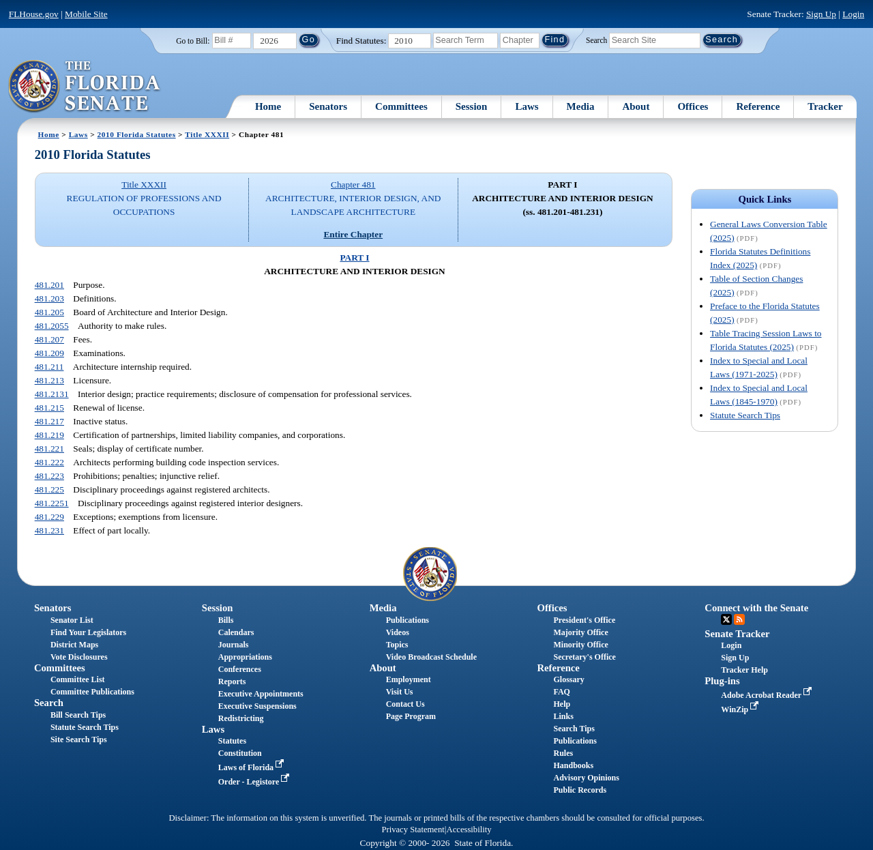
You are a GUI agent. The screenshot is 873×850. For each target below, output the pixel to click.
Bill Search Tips (78, 715)
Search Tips (573, 728)
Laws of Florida (252, 767)
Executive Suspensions (257, 706)
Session (472, 106)
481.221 (49, 448)
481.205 (49, 312)
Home (268, 106)
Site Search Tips (78, 739)
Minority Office (580, 644)
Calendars (236, 632)
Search (596, 39)
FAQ (561, 692)
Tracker (825, 106)
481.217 (49, 421)
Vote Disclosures (79, 657)
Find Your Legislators (88, 632)
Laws (526, 106)
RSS (739, 619)
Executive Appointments (261, 694)
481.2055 (52, 326)
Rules (563, 753)
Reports (232, 681)
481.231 (49, 530)
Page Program (411, 716)
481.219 (49, 435)
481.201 (49, 285)
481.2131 (52, 394)
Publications (407, 620)
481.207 (49, 339)
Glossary (568, 679)
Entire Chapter (353, 234)
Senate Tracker (737, 633)
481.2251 (52, 503)
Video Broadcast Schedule (431, 657)
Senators (328, 106)
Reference (758, 106)
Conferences (239, 669)
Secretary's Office (584, 657)
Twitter (726, 619)
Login (853, 14)
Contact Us (405, 704)
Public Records (579, 790)
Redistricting (241, 718)
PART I (354, 257)
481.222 (49, 462)
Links (563, 716)
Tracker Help (744, 670)
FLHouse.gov (34, 14)
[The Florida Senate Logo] (85, 86)
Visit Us (399, 692)
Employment (408, 679)
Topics (397, 644)
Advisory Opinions (586, 777)
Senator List (71, 620)
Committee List (77, 679)
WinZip (741, 709)
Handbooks (573, 765)
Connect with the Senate (756, 607)
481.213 (49, 380)
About (635, 106)
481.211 (49, 367)
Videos (397, 632)
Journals (233, 644)
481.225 (49, 489)
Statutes (232, 741)
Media (581, 106)
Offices (692, 106)
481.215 (49, 407)
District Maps (74, 644)
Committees (401, 106)
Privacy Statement (412, 829)
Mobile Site (86, 14)
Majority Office (580, 632)
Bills (226, 620)
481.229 (49, 517)
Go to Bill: (192, 41)
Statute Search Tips (745, 415)
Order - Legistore (255, 782)
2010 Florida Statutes (137, 134)
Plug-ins (722, 680)
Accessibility (469, 829)
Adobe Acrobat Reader (767, 695)
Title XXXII (207, 134)
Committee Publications (92, 692)
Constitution (240, 753)
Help (561, 704)
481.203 (49, 298)
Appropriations (245, 657)
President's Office (584, 620)
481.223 (49, 476)
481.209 (49, 353)
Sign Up (821, 14)
